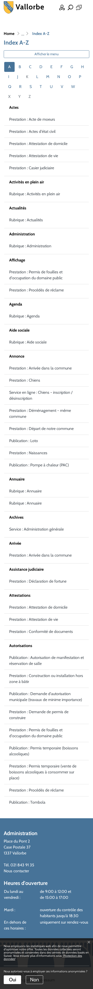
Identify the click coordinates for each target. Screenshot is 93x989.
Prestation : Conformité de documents (41, 631)
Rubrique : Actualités (26, 220)
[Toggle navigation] (85, 8)
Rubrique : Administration (30, 246)
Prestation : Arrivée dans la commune (40, 368)
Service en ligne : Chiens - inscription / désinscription (40, 395)
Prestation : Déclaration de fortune (37, 581)
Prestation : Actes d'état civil (32, 131)
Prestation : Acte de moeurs (32, 119)
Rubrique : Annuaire (25, 491)
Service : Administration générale (36, 529)
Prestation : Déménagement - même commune (40, 413)
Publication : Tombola (27, 802)
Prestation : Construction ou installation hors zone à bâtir (46, 678)
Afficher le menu (46, 54)
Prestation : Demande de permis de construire (38, 714)
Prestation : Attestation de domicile (38, 143)
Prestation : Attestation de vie (33, 155)
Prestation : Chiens (24, 380)
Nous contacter (16, 871)
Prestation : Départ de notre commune (41, 428)
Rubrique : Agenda (24, 316)
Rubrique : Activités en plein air (34, 194)
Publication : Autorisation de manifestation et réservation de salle (46, 660)
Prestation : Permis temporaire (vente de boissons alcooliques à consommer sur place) (42, 772)
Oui (12, 980)
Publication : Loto (23, 440)
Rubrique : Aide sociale (28, 342)
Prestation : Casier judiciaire (31, 168)
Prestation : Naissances (28, 453)
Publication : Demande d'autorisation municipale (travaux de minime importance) (45, 696)
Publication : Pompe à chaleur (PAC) (39, 465)
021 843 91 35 (22, 865)
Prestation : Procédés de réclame (36, 290)
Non (34, 980)
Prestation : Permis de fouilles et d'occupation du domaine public (35, 275)
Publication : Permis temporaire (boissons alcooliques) (43, 751)
